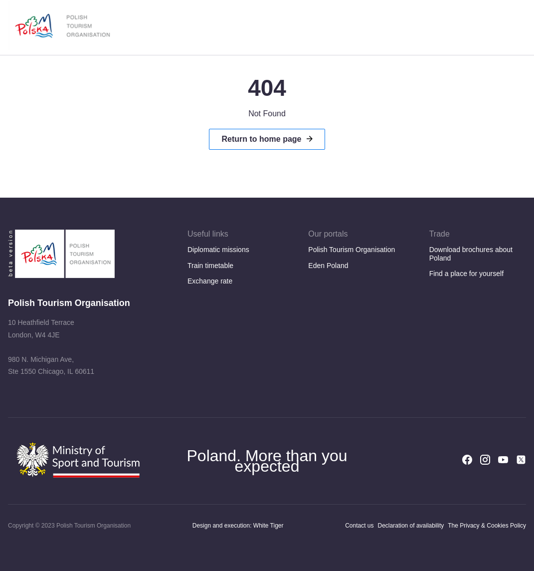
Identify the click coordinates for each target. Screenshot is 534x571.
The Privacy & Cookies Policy (487, 525)
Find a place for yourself (466, 274)
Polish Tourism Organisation (351, 250)
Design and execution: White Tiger (238, 525)
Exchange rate (209, 281)
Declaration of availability (411, 525)
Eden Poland (328, 266)
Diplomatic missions (218, 250)
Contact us (359, 525)
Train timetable (210, 266)
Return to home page (261, 139)
